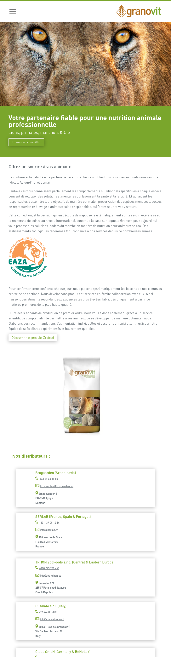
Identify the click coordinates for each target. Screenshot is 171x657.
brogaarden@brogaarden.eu (56, 486)
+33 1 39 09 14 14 (49, 522)
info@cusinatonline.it (52, 619)
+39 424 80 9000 (48, 612)
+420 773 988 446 (49, 568)
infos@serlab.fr (49, 529)
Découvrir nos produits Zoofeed (33, 338)
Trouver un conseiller (26, 142)
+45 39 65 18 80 (49, 478)
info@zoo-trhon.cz (50, 575)
